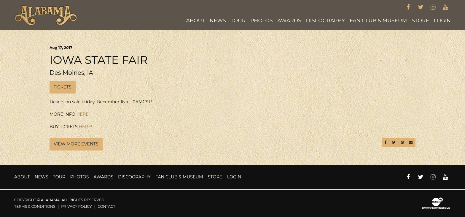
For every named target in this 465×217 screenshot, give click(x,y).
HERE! (83, 114)
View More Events (76, 144)
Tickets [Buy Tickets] (62, 87)
